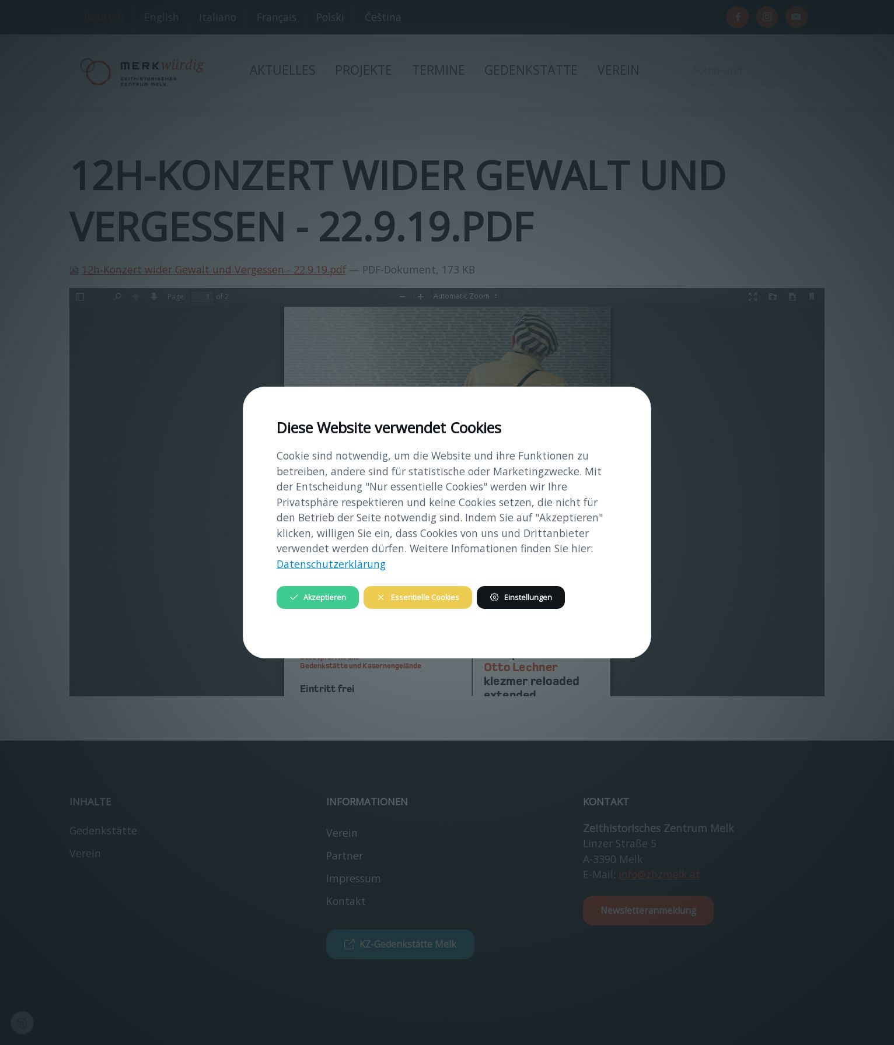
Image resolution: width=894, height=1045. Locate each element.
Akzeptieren (317, 597)
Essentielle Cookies (417, 597)
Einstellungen (520, 597)
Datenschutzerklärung (331, 564)
